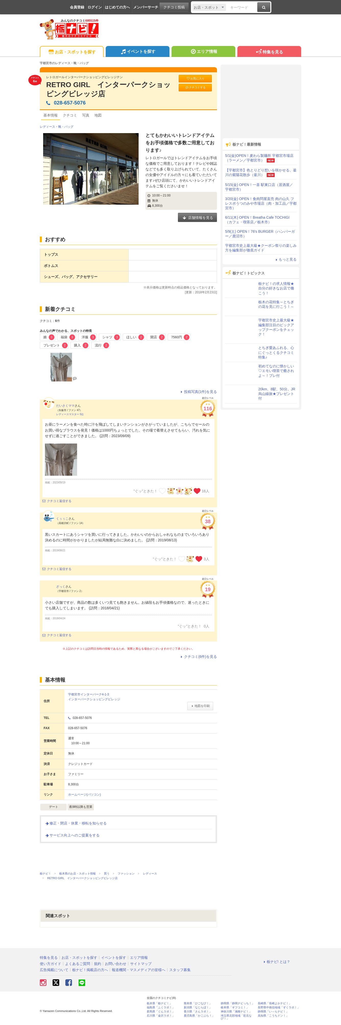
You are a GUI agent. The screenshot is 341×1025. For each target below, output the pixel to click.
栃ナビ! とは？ (276, 962)
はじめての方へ (117, 7)
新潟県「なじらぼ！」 (198, 1007)
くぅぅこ (62, 518)
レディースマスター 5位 (70, 414)
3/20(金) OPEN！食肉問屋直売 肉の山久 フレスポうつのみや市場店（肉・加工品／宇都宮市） (261, 203)
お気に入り (195, 78)
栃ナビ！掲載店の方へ (90, 970)
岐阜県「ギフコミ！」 (235, 1007)
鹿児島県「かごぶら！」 (199, 1015)
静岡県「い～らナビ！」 (273, 1011)
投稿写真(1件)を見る (198, 392)
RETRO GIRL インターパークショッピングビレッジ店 (108, 89)
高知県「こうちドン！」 (273, 1015)
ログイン (95, 7)
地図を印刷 (200, 706)
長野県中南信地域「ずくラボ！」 (279, 1007)
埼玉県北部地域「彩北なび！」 (236, 1017)
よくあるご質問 (77, 964)
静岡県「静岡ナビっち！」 (237, 1003)
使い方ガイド (50, 964)
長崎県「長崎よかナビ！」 (274, 1003)
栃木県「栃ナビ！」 (159, 1003)
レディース (47, 127)
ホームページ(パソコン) (84, 794)
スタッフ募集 (180, 970)
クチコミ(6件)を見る (198, 657)
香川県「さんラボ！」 (198, 1011)
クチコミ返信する (56, 501)
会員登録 (77, 7)
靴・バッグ (66, 127)
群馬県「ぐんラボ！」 (161, 1011)
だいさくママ (65, 405)
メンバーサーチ (145, 7)
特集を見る (269, 52)
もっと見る (285, 259)
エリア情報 (203, 52)
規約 (97, 964)
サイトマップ (141, 964)
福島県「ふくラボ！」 (161, 1007)
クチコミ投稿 (174, 7)
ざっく (60, 586)
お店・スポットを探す (71, 52)
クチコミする (195, 87)
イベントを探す (137, 52)
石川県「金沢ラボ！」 (161, 1015)
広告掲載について (54, 970)
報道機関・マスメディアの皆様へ (138, 970)
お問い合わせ (115, 964)
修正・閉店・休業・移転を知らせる (76, 823)
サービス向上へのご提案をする (72, 835)
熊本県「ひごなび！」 (198, 1003)
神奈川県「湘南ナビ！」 (236, 1011)
